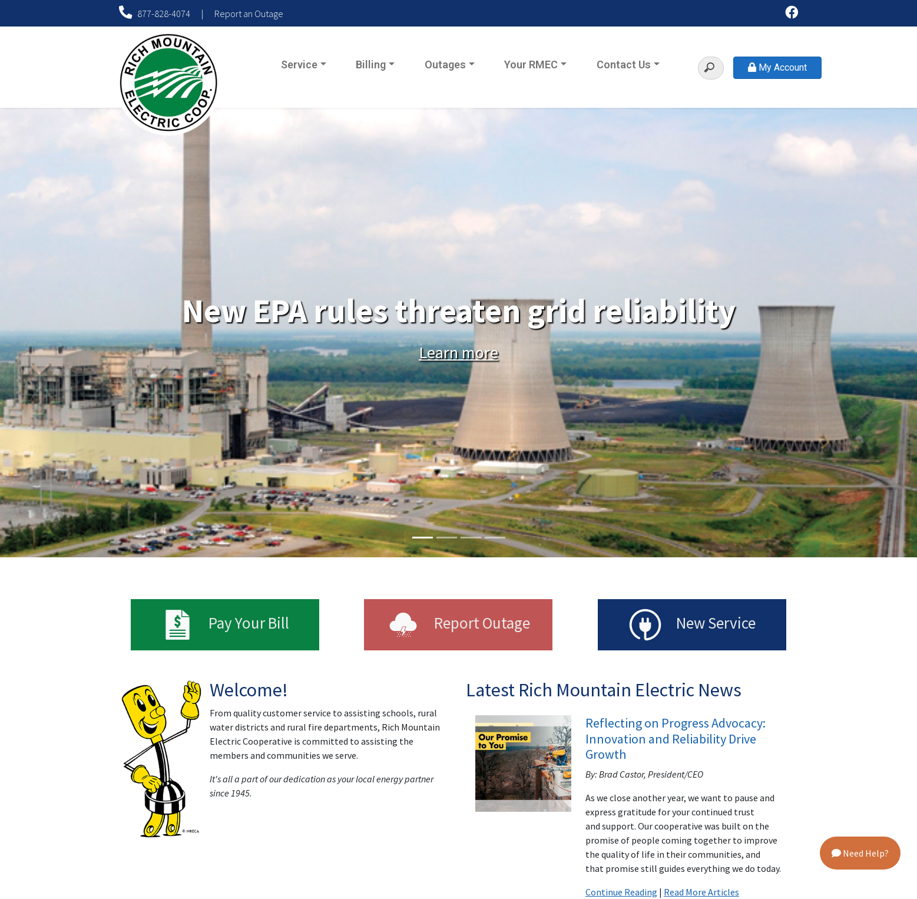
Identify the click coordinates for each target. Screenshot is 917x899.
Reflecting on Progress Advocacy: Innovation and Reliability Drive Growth (675, 738)
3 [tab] (471, 537)
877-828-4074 (155, 13)
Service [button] (299, 64)
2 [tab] (446, 537)
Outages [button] (445, 64)
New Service (691, 625)
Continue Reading (621, 892)
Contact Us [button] (624, 64)
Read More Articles (701, 892)
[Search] (711, 68)
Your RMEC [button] (531, 64)
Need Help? (860, 853)
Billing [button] (371, 64)
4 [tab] (495, 537)
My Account (777, 67)
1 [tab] (422, 537)
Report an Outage (248, 13)
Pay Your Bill (225, 625)
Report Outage (458, 625)
